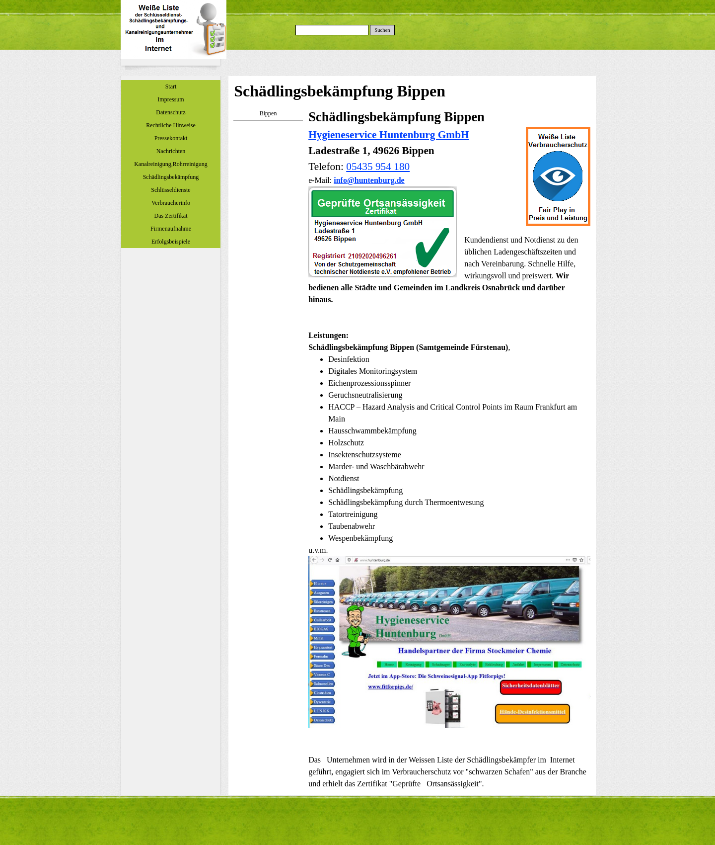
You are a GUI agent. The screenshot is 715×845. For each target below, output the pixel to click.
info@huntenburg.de (369, 180)
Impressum (170, 99)
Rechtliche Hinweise (171, 125)
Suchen (382, 30)
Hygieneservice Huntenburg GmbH (388, 135)
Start (171, 86)
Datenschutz (170, 112)
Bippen (268, 113)
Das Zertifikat (171, 215)
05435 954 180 (378, 166)
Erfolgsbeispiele (170, 241)
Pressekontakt (171, 138)
